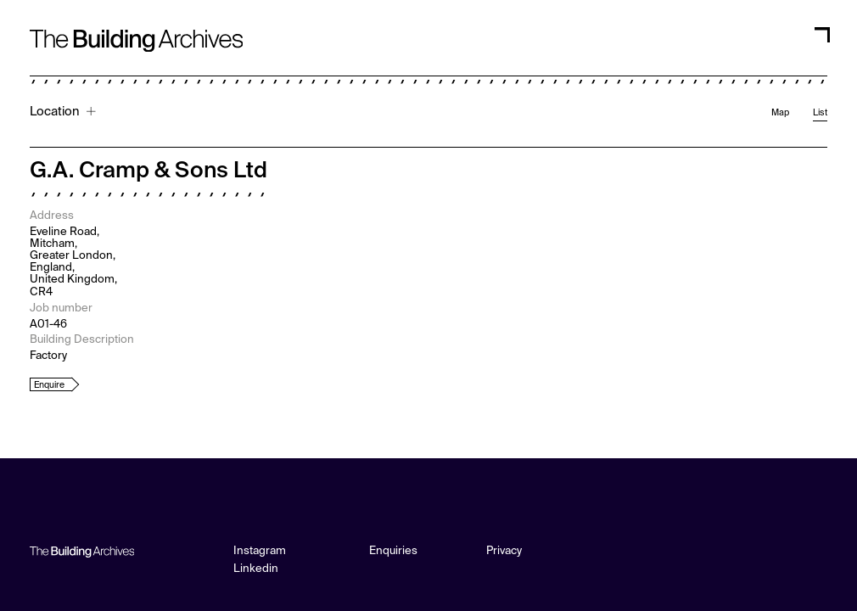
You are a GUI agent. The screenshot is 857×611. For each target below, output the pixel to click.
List (820, 113)
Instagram (259, 551)
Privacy (504, 551)
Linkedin (255, 569)
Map (780, 113)
